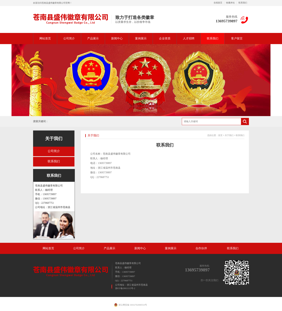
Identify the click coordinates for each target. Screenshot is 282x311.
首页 (220, 135)
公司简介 (69, 38)
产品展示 (93, 38)
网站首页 (45, 38)
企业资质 (164, 38)
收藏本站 (230, 2)
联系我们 (242, 2)
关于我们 (53, 138)
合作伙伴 (201, 248)
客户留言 (237, 38)
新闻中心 (117, 38)
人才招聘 (188, 38)
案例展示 (141, 38)
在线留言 (218, 2)
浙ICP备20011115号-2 (125, 288)
